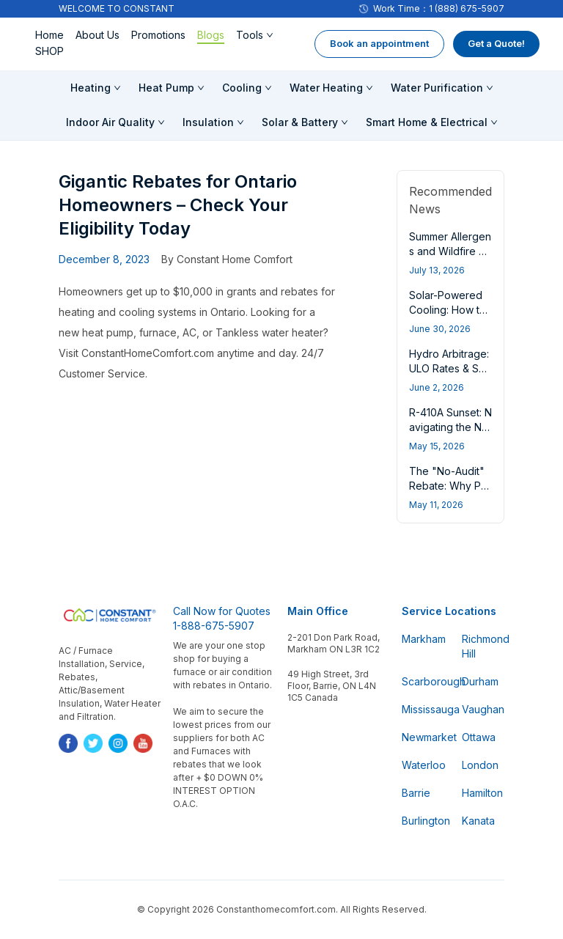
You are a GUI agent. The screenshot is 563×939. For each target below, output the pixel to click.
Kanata (478, 820)
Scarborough (423, 681)
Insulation (208, 122)
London (480, 765)
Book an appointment (379, 43)
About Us (97, 35)
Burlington (423, 820)
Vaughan (483, 709)
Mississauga (423, 709)
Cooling (242, 87)
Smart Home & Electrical (426, 122)
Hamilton (482, 793)
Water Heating (326, 87)
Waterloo (423, 765)
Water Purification (437, 87)
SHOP (49, 51)
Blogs (210, 35)
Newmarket (423, 737)
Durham (480, 681)
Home (49, 35)
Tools (249, 35)
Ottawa (479, 737)
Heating (90, 87)
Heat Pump (166, 87)
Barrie (416, 793)
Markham (423, 639)
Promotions (158, 35)
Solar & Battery (300, 122)
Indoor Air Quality (110, 122)
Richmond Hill (483, 646)
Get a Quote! (496, 43)
